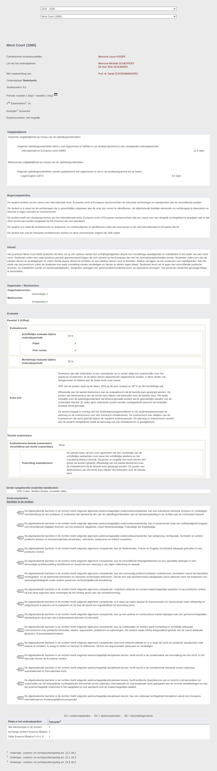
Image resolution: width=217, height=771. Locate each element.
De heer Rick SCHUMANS (113, 66)
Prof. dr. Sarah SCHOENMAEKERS (118, 73)
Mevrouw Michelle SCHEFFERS (116, 63)
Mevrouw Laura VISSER (111, 56)
